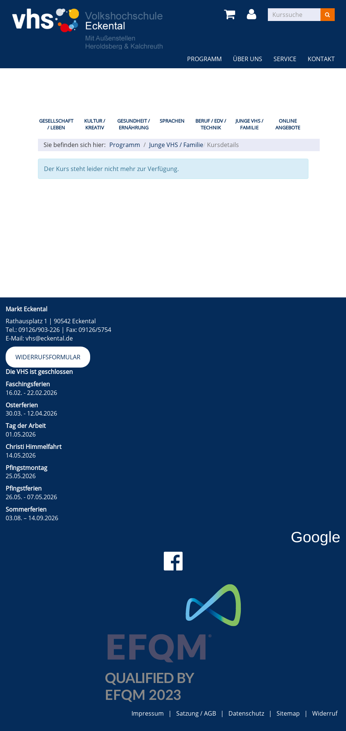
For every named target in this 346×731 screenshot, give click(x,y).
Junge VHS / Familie (249, 124)
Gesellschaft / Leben (56, 124)
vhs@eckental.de (49, 338)
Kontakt (321, 59)
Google (315, 537)
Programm (204, 59)
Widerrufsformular (47, 357)
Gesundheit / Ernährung (133, 124)
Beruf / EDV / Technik (210, 124)
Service (284, 59)
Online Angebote (287, 124)
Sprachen (172, 120)
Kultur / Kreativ (94, 124)
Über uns (247, 59)
